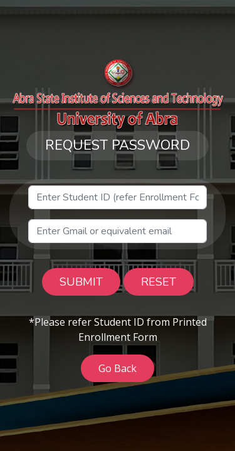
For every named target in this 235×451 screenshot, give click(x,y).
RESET (158, 281)
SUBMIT (81, 281)
